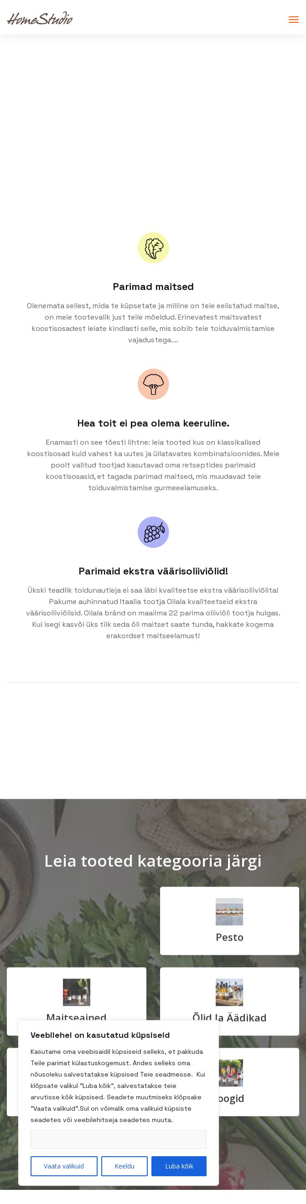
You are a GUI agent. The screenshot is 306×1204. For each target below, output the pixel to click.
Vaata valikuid (64, 1166)
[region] (118, 1103)
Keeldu (124, 1166)
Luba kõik (179, 1166)
